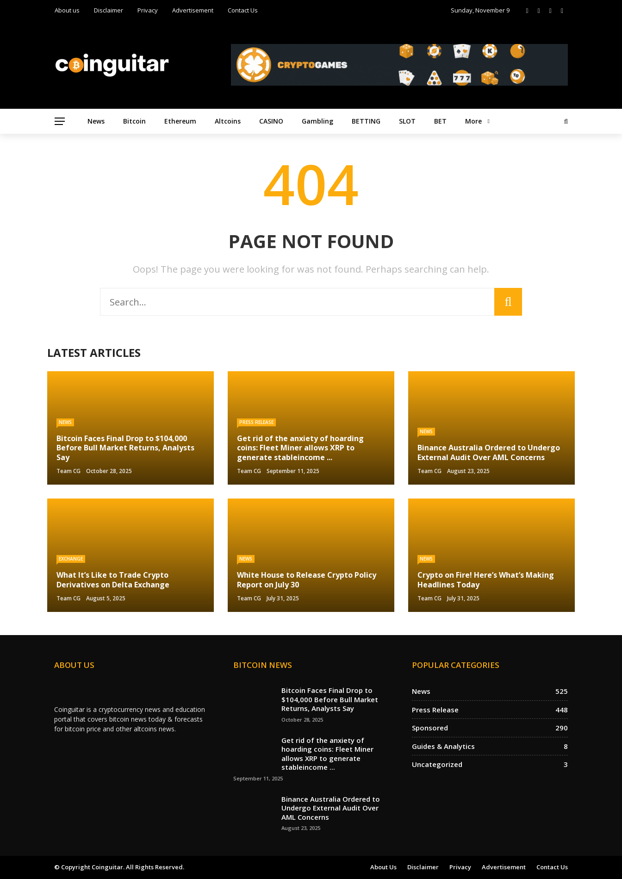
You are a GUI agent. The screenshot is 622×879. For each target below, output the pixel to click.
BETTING (366, 121)
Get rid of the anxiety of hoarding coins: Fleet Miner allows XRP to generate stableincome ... (327, 754)
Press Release (256, 422)
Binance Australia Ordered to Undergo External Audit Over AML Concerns (330, 808)
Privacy (147, 10)
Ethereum (180, 121)
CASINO (271, 121)
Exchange (71, 558)
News (96, 121)
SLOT (407, 121)
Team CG (68, 471)
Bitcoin (134, 121)
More (473, 121)
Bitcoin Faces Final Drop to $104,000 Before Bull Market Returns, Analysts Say (329, 699)
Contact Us (243, 10)
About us (67, 10)
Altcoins (228, 121)
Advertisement (192, 10)
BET (440, 121)
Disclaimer (108, 10)
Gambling (317, 121)
